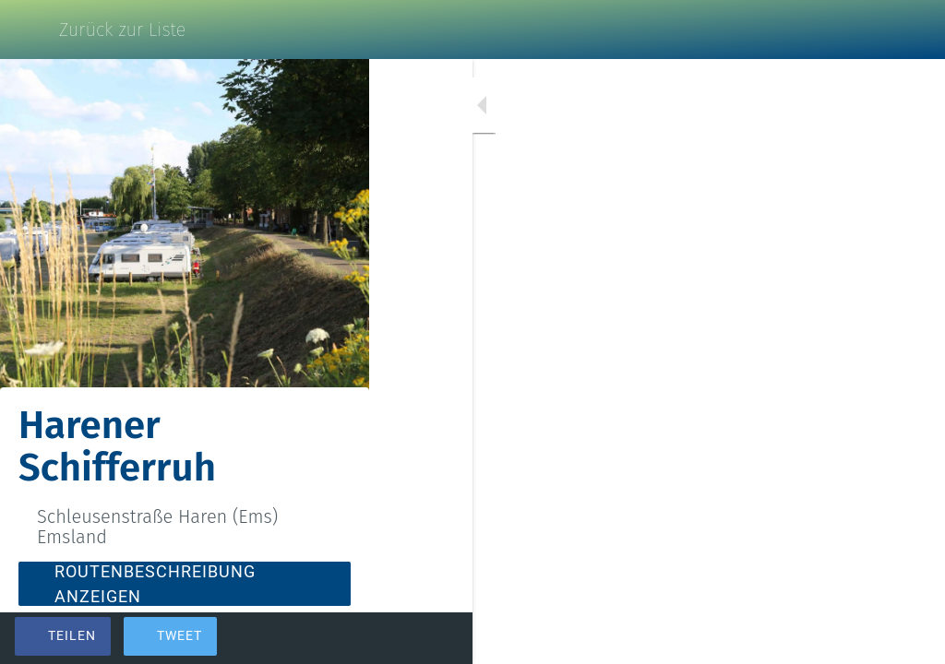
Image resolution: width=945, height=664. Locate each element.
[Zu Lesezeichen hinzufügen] (864, 638)
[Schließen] (29, 29)
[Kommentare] (908, 638)
